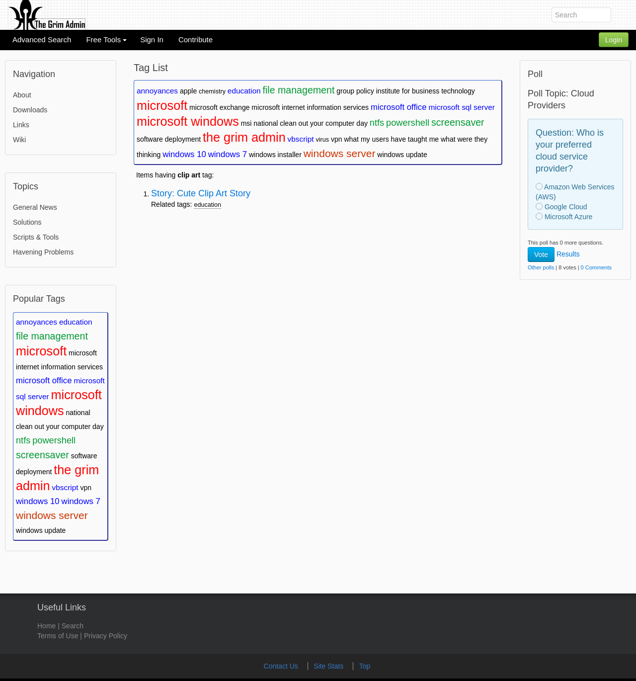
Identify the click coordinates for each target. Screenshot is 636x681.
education (75, 322)
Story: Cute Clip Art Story (200, 193)
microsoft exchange (219, 107)
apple (188, 91)
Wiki (19, 140)
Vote (541, 254)
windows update (41, 530)
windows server (52, 515)
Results (568, 254)
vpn (85, 488)
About (22, 95)
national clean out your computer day (310, 123)
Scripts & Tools (36, 237)
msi (246, 123)
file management (52, 336)
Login (613, 40)
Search (72, 626)
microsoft (41, 351)
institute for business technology (425, 91)
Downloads (30, 110)
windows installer (275, 155)
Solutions (27, 222)
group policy (355, 91)
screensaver (42, 454)
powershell (54, 440)
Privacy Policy (105, 636)
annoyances (36, 322)
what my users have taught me (391, 139)
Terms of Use (57, 636)
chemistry (212, 91)
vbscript (65, 487)
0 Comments (596, 267)
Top (365, 666)
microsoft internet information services (310, 107)
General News (35, 207)
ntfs (23, 440)
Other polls (541, 267)
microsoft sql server (461, 107)
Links (21, 125)
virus (322, 139)
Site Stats (329, 666)
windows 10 (38, 501)
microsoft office (44, 380)
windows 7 (81, 501)
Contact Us (282, 666)
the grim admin (244, 137)
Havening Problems (43, 252)
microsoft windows (188, 121)
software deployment (169, 139)
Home (46, 626)
